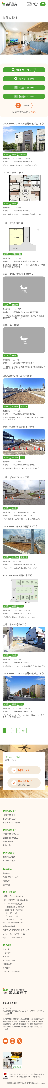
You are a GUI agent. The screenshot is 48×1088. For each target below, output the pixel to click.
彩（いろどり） (12, 916)
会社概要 (6, 873)
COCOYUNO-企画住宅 (13, 910)
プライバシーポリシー (11, 972)
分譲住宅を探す (9, 815)
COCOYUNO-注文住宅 (13, 904)
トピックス (7, 953)
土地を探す (7, 845)
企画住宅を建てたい (11, 838)
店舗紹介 (6, 881)
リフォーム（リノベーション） (15, 934)
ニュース (6, 949)
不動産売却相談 (9, 857)
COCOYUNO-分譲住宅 (13, 922)
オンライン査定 (9, 860)
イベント (6, 956)
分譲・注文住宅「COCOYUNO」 (16, 900)
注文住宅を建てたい (11, 834)
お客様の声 (7, 964)
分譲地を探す (8, 841)
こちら (33, 112)
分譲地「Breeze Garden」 (13, 896)
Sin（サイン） (12, 913)
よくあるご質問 (9, 960)
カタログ (6, 968)
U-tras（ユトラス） (14, 919)
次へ (23, 730)
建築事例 (6, 885)
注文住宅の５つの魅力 (15, 907)
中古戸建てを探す (10, 819)
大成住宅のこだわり (11, 877)
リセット (23, 105)
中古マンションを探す (11, 822)
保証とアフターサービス (12, 937)
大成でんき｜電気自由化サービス (16, 930)
